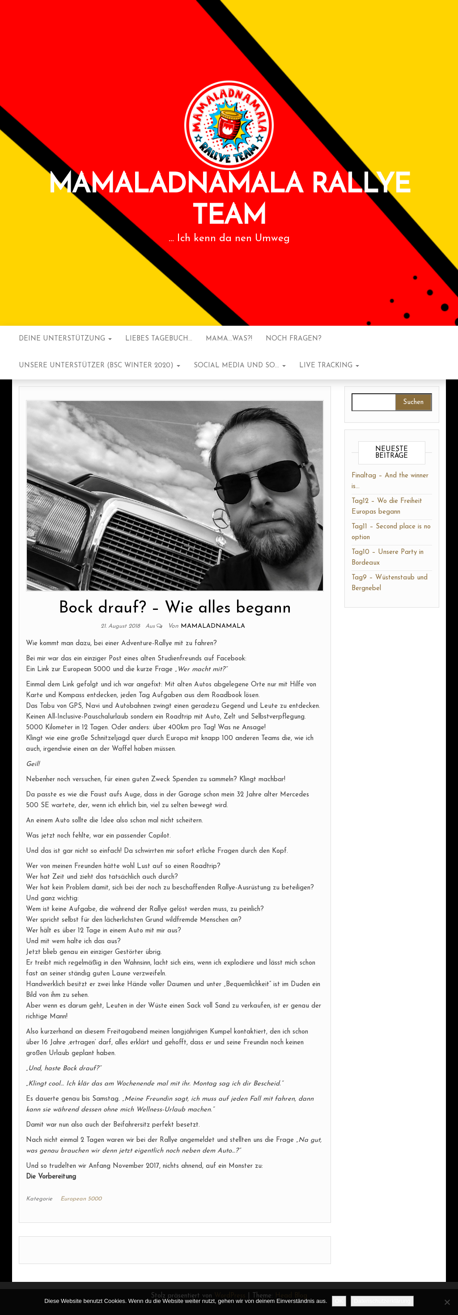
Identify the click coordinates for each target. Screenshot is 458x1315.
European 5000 (81, 1199)
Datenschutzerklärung (382, 1301)
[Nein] (446, 1302)
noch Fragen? (294, 339)
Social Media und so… (240, 365)
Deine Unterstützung (65, 339)
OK (339, 1301)
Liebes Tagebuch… (158, 339)
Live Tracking (329, 365)
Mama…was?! (229, 339)
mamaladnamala (213, 626)
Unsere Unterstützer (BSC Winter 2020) (99, 365)
